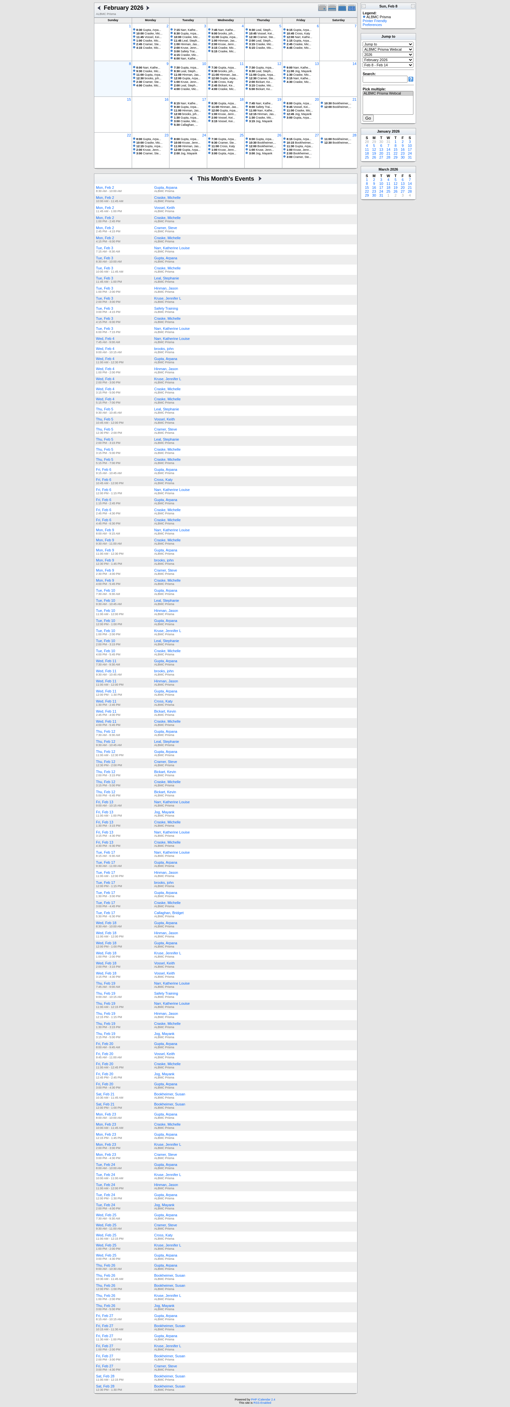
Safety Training (166, 308)
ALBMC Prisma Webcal (388, 93)
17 (204, 99)
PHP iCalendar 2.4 (263, 1399)
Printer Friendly (375, 21)
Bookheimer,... (337, 103)
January (384, 131)
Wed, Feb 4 (105, 339)
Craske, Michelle (167, 198)
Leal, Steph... (187, 40)
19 (279, 99)
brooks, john (164, 349)
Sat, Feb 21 (105, 1094)
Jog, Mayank (299, 71)
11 (242, 64)
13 (317, 64)
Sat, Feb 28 (105, 1376)
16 (166, 99)
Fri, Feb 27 (104, 1316)
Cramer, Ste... (148, 44)
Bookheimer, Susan (169, 1094)
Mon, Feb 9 (105, 530)
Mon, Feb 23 (106, 1114)
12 (279, 64)
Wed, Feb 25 (106, 1215)
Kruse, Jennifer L (167, 298)
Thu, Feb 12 (105, 731)
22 (129, 135)
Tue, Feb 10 (105, 590)
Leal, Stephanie (166, 278)
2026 (395, 131)
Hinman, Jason (166, 288)
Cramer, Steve (165, 228)
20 (317, 99)
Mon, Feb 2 (105, 187)
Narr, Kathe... (186, 30)
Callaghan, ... (186, 124)
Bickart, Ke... (223, 85)
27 (317, 135)
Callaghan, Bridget (169, 913)
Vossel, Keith (164, 208)
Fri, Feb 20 (104, 1044)
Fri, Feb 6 (103, 469)
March (384, 169)
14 (354, 64)
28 (354, 135)
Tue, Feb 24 (105, 1165)
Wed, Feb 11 (106, 661)
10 (204, 64)
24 (204, 135)
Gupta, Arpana (165, 187)
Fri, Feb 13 (104, 802)
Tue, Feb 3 (104, 248)
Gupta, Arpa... (148, 30)
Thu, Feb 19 (105, 983)
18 (242, 99)
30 (403, 157)
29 (395, 157)
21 (354, 99)
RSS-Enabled (262, 1402)
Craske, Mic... (149, 33)
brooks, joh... (223, 33)
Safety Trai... (185, 51)
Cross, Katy (298, 33)
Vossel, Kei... (149, 37)
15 (129, 99)
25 (242, 135)
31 (410, 157)
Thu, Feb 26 (105, 1265)
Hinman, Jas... (186, 44)
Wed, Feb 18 (106, 923)
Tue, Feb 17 (105, 852)
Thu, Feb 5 (104, 409)
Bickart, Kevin (165, 711)
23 (166, 135)
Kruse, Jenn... (186, 47)
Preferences (372, 25)
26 (279, 135)
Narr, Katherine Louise (172, 248)
